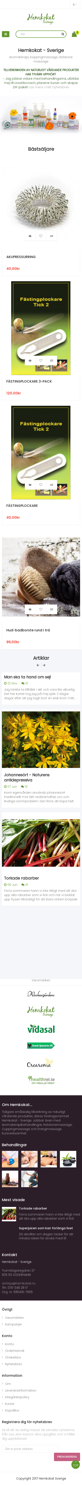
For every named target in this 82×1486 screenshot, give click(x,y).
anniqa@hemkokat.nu (18, 1283)
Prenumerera (67, 1457)
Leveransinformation (20, 1390)
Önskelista (13, 1357)
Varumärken (14, 1318)
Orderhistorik (14, 1351)
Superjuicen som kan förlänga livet (46, 1228)
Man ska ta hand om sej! (27, 677)
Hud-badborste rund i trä (28, 630)
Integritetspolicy (17, 1397)
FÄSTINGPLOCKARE (22, 506)
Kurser (9, 1404)
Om (8, 1384)
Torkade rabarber (21, 878)
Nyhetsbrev (13, 1364)
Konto (9, 1344)
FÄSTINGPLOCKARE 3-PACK (29, 381)
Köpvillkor (12, 1410)
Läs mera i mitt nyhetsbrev (49, 87)
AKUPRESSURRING (21, 257)
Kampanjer (13, 1324)
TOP (75, 1464)
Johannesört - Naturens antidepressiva (26, 777)
